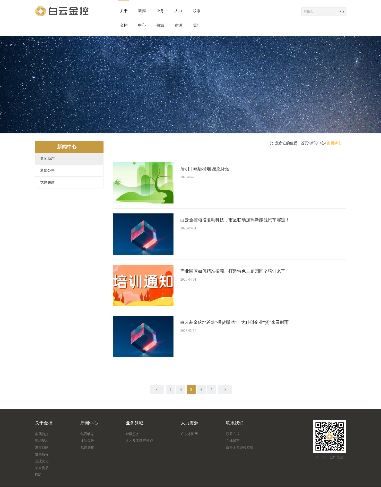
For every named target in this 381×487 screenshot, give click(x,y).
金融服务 (132, 419)
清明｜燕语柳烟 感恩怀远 (205, 154)
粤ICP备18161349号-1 (262, 479)
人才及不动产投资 (139, 426)
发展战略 (42, 433)
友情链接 (80, 479)
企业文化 (42, 446)
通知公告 (47, 156)
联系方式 (233, 419)
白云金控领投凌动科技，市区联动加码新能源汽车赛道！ (235, 205)
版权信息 (42, 479)
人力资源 (237, 11)
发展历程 (42, 440)
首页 (304, 128)
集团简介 (42, 419)
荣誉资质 (42, 453)
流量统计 (61, 479)
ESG (38, 460)
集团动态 (47, 144)
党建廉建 (47, 168)
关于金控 (128, 11)
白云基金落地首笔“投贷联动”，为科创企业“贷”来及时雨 (234, 307)
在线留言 (233, 426)
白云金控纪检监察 (239, 433)
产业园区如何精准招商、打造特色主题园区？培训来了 (232, 256)
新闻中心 (164, 11)
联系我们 (273, 11)
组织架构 (42, 426)
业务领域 (200, 11)
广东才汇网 (189, 419)
